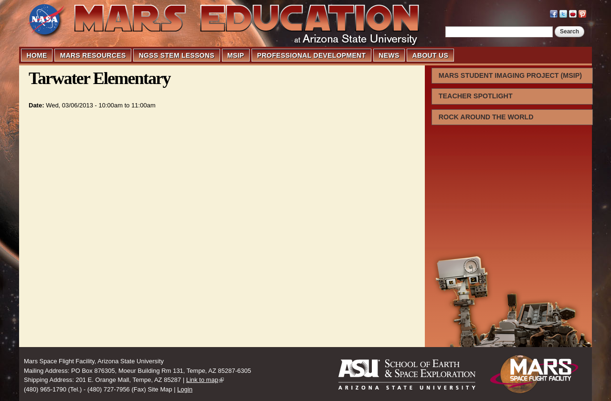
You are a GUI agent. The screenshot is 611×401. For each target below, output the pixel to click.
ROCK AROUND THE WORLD (486, 117)
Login (184, 389)
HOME (37, 55)
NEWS (389, 55)
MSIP (235, 55)
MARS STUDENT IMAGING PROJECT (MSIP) (510, 75)
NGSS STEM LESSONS (176, 55)
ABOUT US (430, 55)
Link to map (202, 379)
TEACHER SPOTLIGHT (476, 96)
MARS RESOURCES (93, 55)
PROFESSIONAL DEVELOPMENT (311, 55)
